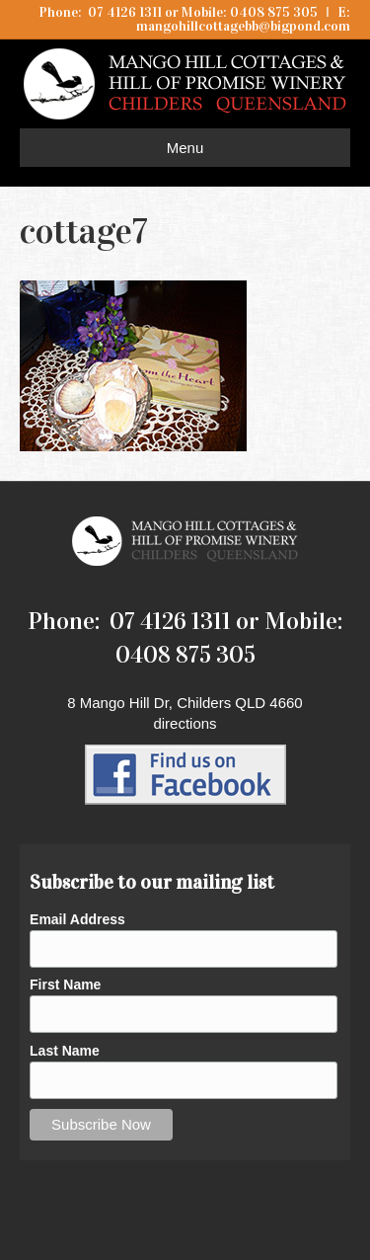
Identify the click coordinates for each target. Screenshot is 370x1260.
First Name (65, 984)
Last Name (65, 1051)
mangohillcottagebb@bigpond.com (243, 26)
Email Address (77, 919)
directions (184, 723)
